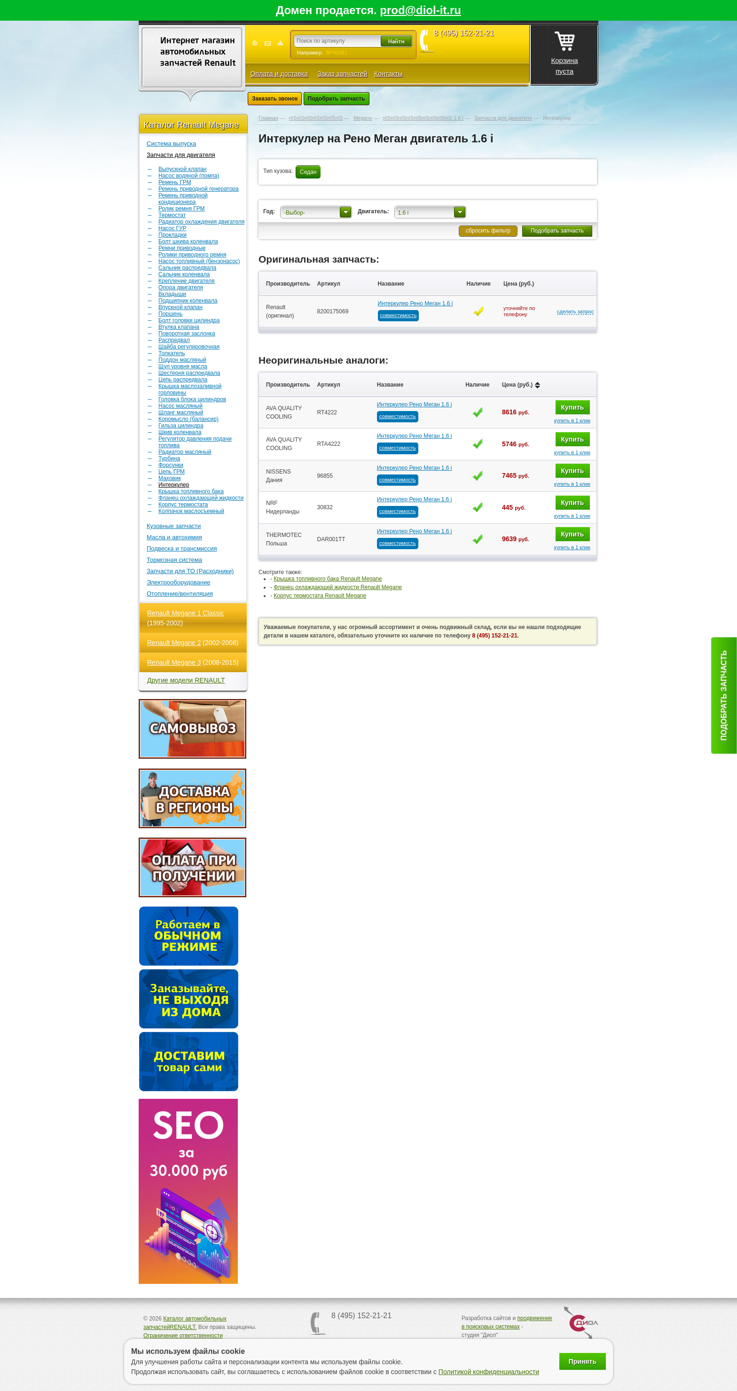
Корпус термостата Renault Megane (320, 595)
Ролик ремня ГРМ (181, 208)
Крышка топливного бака (191, 491)
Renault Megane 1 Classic (185, 613)
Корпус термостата (183, 504)
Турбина (169, 458)
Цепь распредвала (182, 379)
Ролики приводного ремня (192, 254)
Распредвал (174, 340)
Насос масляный (180, 406)
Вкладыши (172, 294)
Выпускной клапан (182, 169)
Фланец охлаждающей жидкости (200, 498)
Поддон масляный (182, 360)
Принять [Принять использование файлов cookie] (582, 1361)
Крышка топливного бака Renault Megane (328, 578)
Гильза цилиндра (181, 425)
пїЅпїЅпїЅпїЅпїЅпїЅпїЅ (316, 118)
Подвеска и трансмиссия (182, 548)
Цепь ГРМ (171, 471)
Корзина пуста (564, 50)
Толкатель (171, 353)
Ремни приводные (182, 248)
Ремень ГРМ (174, 182)
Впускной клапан (180, 307)
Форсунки (170, 465)
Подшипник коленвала (187, 300)
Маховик (169, 478)
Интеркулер (173, 485)
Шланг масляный (180, 412)
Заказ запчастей (342, 74)
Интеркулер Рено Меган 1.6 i (415, 303)
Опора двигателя (180, 287)
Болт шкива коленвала (188, 241)
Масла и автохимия (174, 537)
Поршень (170, 314)
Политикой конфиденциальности (489, 1371)
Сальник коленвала (184, 274)
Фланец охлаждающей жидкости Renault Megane (338, 587)
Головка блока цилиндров (192, 399)
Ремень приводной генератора (198, 189)
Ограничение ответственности (183, 1335)
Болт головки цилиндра (189, 320)
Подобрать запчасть (336, 98)
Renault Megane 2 (174, 642)
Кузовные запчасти (174, 525)
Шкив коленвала (179, 432)
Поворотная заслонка (186, 333)
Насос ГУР (172, 228)
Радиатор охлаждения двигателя (201, 221)
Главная (268, 118)
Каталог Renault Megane (191, 125)
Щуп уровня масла (182, 366)
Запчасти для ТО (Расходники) (190, 571)
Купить (572, 407)
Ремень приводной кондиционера (183, 198)
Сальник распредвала (187, 267)
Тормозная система (174, 559)
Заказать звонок (275, 98)
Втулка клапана (178, 327)
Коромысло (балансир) (188, 419)
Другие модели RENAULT (186, 680)
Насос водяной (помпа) (189, 175)
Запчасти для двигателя (181, 154)
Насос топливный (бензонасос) (199, 261)
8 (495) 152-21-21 (464, 33)
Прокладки (172, 235)
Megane (362, 118)
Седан (308, 172)
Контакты (388, 74)
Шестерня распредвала (189, 373)
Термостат (172, 215)
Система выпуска (171, 143)
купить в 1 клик (572, 420)
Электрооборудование (179, 582)
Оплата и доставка (279, 74)
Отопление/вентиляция (180, 593)
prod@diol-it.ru (420, 10)
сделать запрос (575, 311)
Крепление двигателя (186, 281)
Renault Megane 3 (174, 662)
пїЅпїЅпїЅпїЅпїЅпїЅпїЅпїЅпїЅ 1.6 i (423, 118)
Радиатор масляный (185, 452)
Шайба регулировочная (189, 346)
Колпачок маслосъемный (191, 511)
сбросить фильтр (488, 230)
